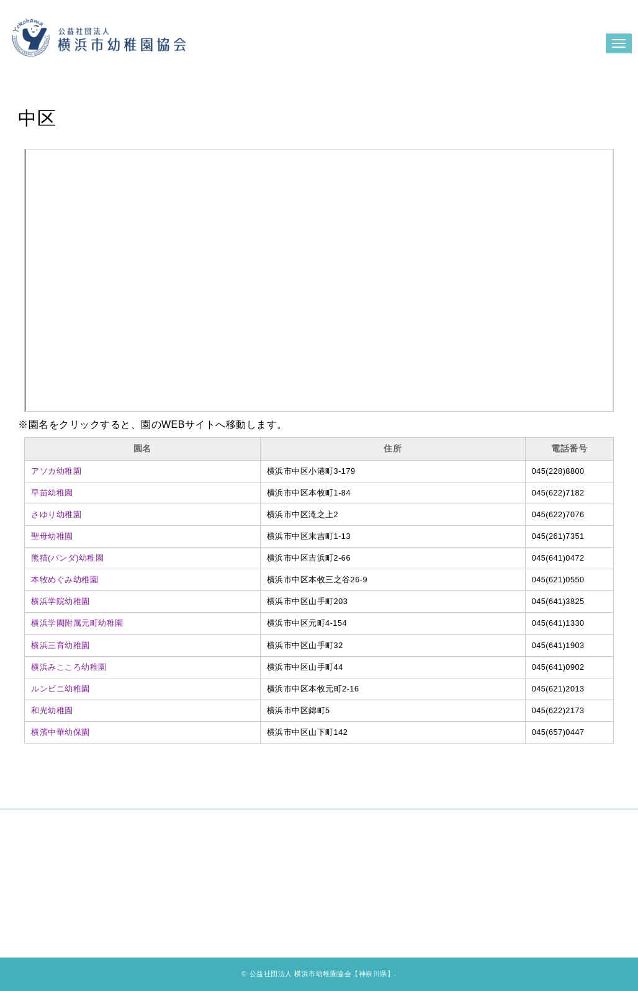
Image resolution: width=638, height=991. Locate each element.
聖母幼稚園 (52, 536)
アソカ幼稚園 (56, 471)
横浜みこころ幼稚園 (69, 667)
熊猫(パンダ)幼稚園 (67, 558)
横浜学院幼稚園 (60, 601)
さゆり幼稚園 (56, 514)
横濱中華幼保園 (60, 732)
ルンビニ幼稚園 (60, 689)
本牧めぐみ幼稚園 (64, 579)
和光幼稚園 (52, 710)
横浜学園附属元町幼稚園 (77, 623)
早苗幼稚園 (52, 493)
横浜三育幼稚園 (60, 645)
